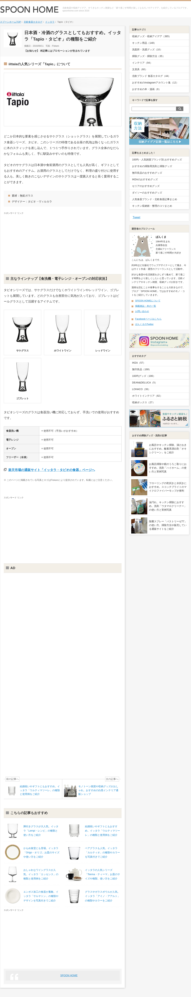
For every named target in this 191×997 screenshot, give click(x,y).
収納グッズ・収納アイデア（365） (151, 36)
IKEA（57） (138, 362)
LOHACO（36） (141, 389)
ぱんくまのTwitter (144, 324)
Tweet (136, 217)
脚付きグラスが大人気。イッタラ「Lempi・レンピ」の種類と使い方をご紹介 (40, 830)
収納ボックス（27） (143, 402)
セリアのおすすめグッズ (146, 186)
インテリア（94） (142, 62)
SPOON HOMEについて (147, 300)
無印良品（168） (141, 369)
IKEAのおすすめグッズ (145, 179)
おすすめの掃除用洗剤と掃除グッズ (152, 166)
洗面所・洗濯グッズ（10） (147, 49)
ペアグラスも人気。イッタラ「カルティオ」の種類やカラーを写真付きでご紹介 (102, 852)
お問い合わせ (142, 311)
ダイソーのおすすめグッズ (147, 192)
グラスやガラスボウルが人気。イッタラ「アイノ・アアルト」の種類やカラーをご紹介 (102, 896)
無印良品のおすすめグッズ (147, 172)
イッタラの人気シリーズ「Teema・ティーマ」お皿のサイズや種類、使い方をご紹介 (102, 874)
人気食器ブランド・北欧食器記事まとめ (154, 199)
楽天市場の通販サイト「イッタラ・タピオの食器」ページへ (51, 470)
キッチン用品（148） (144, 42)
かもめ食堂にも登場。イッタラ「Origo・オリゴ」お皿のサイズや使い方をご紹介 (41, 852)
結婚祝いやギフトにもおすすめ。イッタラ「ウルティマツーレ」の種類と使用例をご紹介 (102, 830)
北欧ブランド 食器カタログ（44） (151, 76)
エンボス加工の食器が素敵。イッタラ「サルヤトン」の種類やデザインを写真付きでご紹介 (40, 896)
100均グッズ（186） (143, 376)
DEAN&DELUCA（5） (144, 382)
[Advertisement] (63, 242)
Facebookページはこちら (148, 319)
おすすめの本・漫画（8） (146, 89)
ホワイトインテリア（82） (147, 395)
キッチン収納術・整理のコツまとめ (152, 205)
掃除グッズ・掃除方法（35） (148, 56)
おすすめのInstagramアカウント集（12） (155, 82)
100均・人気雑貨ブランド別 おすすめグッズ (157, 159)
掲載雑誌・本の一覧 (145, 306)
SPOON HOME (68, 975)
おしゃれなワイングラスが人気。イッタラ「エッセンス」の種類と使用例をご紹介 (40, 874)
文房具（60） (139, 69)
